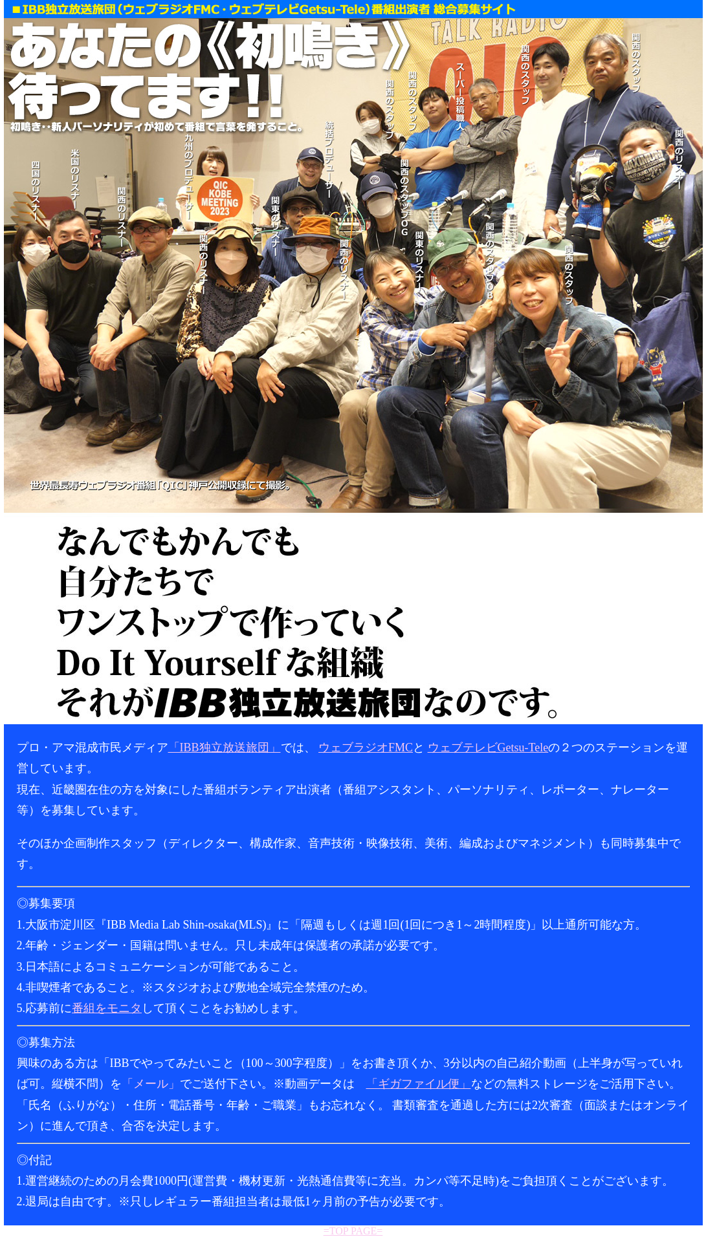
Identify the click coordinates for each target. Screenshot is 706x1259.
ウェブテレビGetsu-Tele (488, 747)
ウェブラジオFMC (365, 747)
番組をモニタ (107, 1008)
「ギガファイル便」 (418, 1083)
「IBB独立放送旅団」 (224, 747)
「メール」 (151, 1083)
